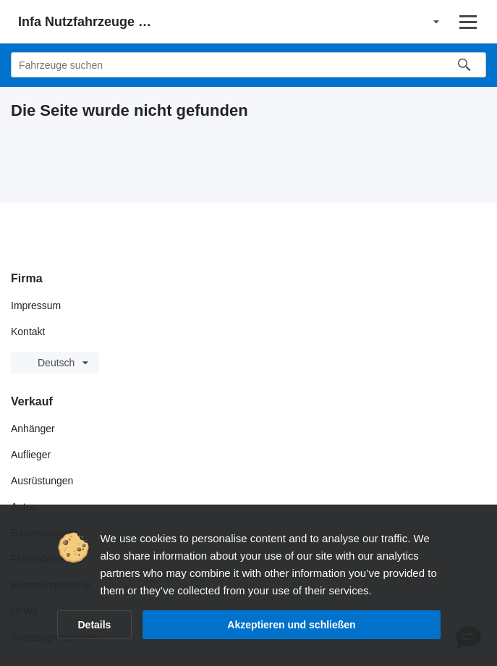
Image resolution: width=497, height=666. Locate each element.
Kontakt (28, 331)
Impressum (36, 305)
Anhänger (33, 428)
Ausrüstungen (42, 480)
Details (94, 625)
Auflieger (31, 454)
